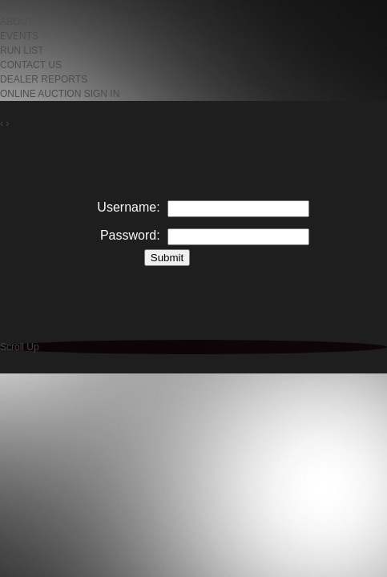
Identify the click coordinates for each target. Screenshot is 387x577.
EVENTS (19, 36)
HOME (14, 7)
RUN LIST (22, 50)
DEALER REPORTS (43, 79)
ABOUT (16, 21)
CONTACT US (31, 65)
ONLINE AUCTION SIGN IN (59, 93)
